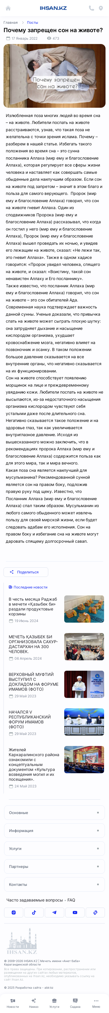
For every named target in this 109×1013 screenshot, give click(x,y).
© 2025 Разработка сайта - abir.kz (28, 987)
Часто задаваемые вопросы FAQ (40, 899)
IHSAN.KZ (53, 8)
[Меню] (96, 1003)
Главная (10, 22)
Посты (32, 22)
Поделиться (24, 572)
